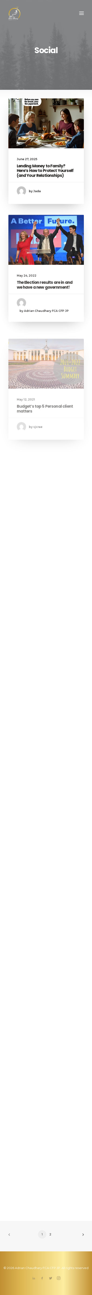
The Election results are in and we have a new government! (45, 304)
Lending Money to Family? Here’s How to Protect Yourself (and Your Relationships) (45, 170)
